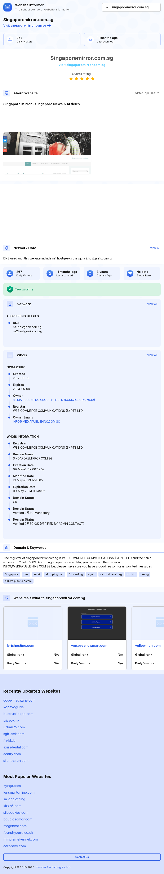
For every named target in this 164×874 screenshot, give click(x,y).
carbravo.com (14, 846)
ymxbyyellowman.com (89, 645)
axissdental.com (15, 747)
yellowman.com (148, 645)
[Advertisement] (81, 119)
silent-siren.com (15, 760)
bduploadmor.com (17, 819)
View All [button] (155, 248)
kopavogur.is (13, 707)
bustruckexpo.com (18, 714)
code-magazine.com (19, 700)
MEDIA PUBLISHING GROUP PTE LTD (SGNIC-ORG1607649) (54, 400)
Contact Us (82, 857)
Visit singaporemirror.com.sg (27, 25)
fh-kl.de (9, 740)
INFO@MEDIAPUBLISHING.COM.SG (36, 421)
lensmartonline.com (19, 792)
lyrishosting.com (20, 645)
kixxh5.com (12, 806)
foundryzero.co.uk (18, 832)
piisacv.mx (11, 720)
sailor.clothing (14, 799)
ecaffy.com (12, 754)
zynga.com (12, 786)
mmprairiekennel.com (20, 839)
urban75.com (14, 727)
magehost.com (15, 826)
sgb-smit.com (14, 734)
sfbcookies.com (15, 812)
